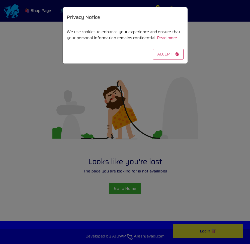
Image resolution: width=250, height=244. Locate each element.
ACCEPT (168, 54)
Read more (167, 38)
